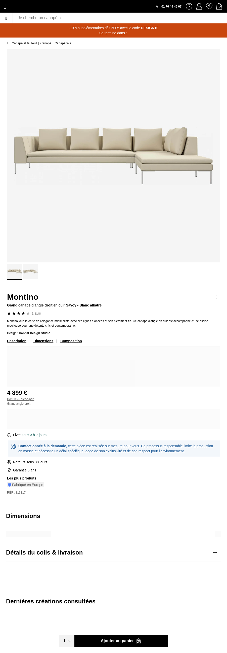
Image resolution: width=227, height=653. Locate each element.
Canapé (45, 43)
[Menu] (6, 18)
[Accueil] (8, 43)
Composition (71, 341)
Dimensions (43, 341)
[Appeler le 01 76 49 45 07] (168, 6)
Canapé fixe (63, 43)
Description (16, 341)
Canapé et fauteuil (24, 43)
